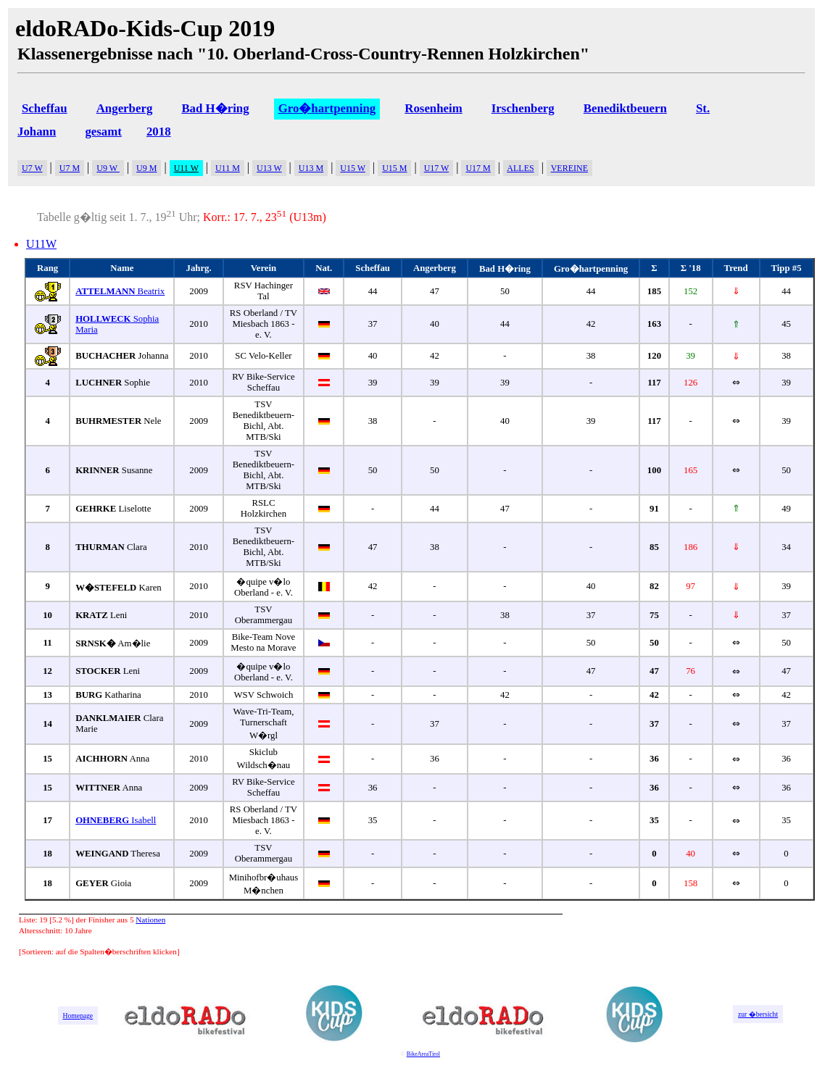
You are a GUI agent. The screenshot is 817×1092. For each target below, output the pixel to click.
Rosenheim (433, 108)
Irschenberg (523, 108)
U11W (41, 244)
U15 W (352, 168)
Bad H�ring (215, 108)
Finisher (101, 919)
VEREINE (569, 168)
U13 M (311, 168)
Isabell (115, 820)
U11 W (186, 168)
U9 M (146, 168)
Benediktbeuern (625, 108)
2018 (158, 131)
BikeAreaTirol (423, 1054)
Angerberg (124, 108)
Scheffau (44, 108)
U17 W (436, 168)
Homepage (78, 1016)
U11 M (227, 168)
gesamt (103, 131)
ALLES (520, 168)
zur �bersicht (758, 1014)
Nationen (150, 919)
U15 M (394, 168)
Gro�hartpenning (327, 108)
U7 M (69, 168)
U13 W (269, 168)
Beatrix (120, 291)
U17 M (477, 168)
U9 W (108, 168)
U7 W (32, 168)
